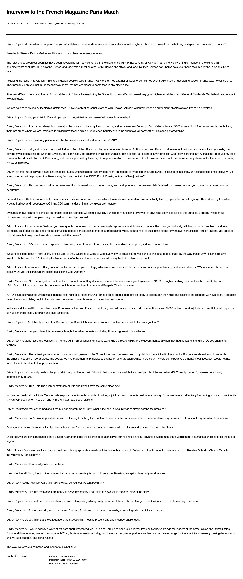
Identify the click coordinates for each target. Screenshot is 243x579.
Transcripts (72, 556)
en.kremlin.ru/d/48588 (68, 563)
